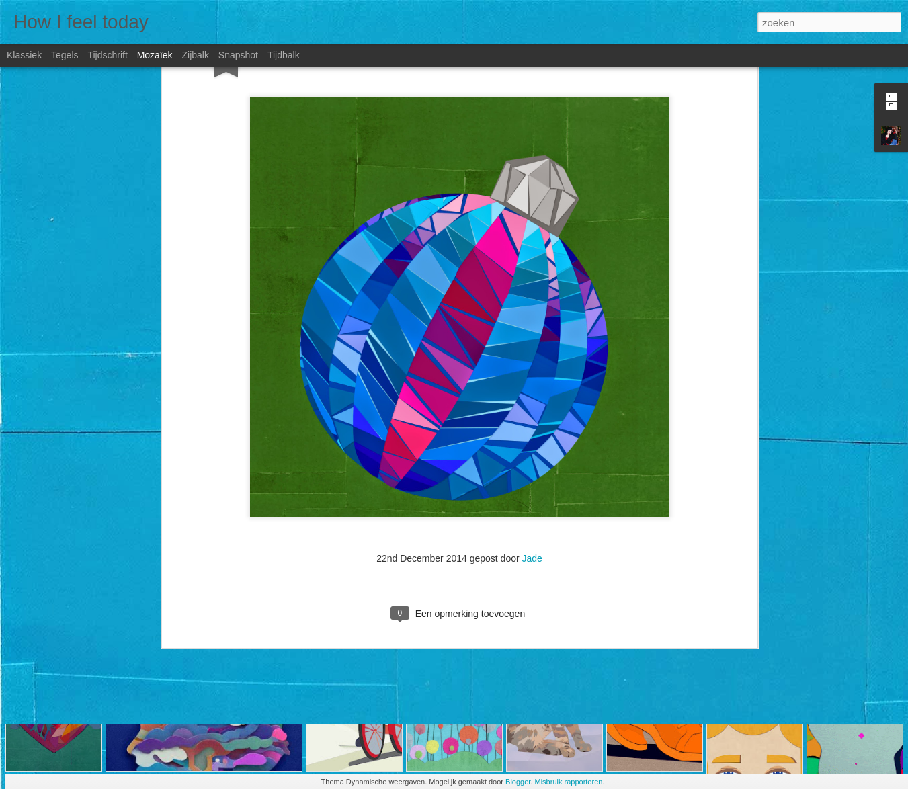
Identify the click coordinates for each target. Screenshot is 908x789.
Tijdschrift (107, 55)
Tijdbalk (283, 55)
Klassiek (24, 55)
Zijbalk (194, 55)
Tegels (64, 55)
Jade (532, 399)
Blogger (517, 782)
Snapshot (238, 55)
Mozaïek (155, 55)
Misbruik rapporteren (569, 782)
